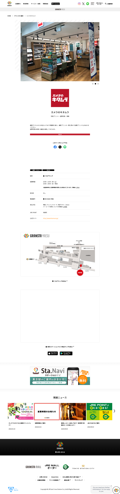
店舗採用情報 (41, 480)
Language (55, 4)
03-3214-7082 (49, 199)
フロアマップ (49, 176)
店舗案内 (18, 4)
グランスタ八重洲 (18, 16)
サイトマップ (79, 480)
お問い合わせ (43, 477)
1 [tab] (92, 83)
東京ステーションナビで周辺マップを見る (60, 347)
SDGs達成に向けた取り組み (71, 477)
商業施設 (45, 4)
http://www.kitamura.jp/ (50, 218)
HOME (9, 16)
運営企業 (66, 480)
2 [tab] (95, 83)
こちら (77, 187)
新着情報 (25, 4)
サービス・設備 (35, 4)
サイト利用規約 (54, 480)
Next (114, 411)
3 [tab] (98, 83)
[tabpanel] (60, 51)
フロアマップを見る (60, 281)
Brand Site (54, 477)
